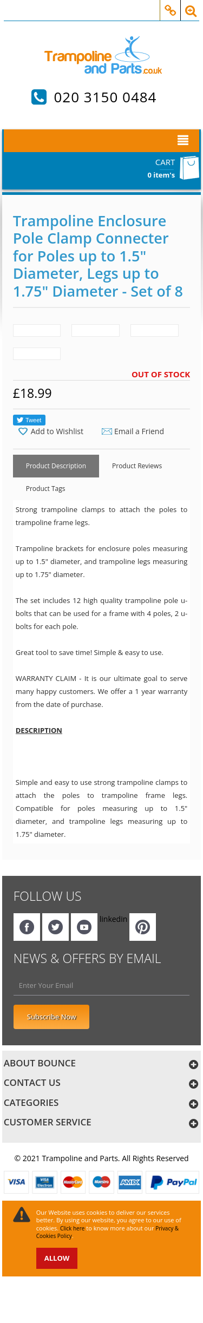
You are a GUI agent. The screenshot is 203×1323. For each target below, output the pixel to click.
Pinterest (142, 927)
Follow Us (48, 896)
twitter (55, 927)
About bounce (40, 1063)
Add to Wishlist (57, 431)
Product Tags (46, 488)
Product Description (56, 465)
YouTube (84, 927)
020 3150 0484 (105, 97)
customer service (47, 1122)
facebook (27, 927)
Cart (165, 161)
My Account (170, 4)
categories (31, 1102)
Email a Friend (139, 431)
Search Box (191, 4)
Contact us (32, 1082)
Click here (72, 1228)
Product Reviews (137, 465)
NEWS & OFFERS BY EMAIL (87, 958)
